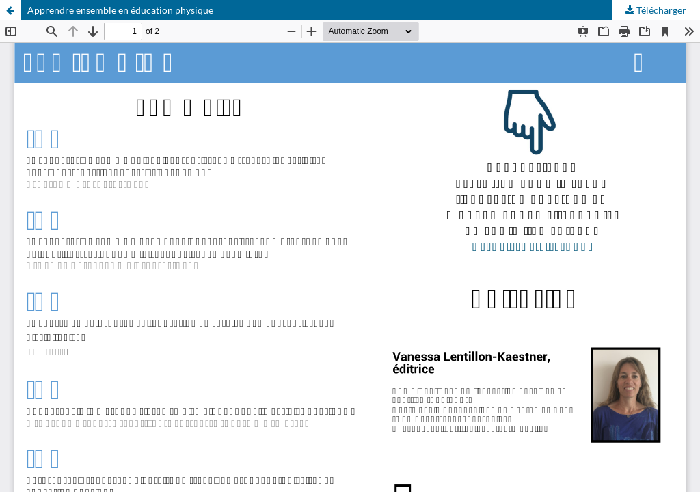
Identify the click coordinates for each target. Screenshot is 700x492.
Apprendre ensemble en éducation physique (120, 10)
